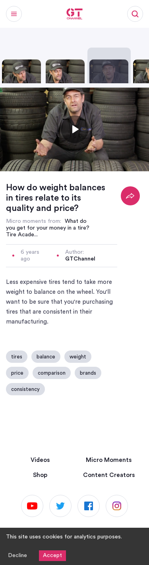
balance (46, 356)
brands (88, 372)
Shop (40, 475)
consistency (25, 389)
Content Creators (109, 475)
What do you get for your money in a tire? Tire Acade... (47, 227)
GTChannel (80, 259)
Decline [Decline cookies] (17, 555)
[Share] (130, 195)
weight (78, 356)
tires (16, 356)
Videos (40, 460)
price (17, 372)
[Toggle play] (75, 129)
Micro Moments (109, 460)
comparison (52, 372)
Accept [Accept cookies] (52, 555)
